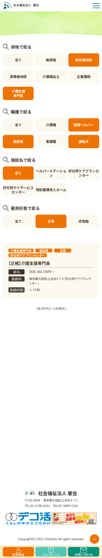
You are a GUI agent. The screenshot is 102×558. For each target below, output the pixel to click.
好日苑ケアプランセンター (83, 173)
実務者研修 (18, 76)
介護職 (51, 124)
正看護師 (83, 76)
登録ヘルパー (83, 124)
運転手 (84, 141)
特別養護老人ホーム (51, 189)
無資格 (51, 59)
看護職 (51, 141)
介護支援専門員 (18, 93)
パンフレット (51, 551)
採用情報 (18, 551)
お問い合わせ (84, 552)
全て (18, 59)
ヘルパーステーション (51, 173)
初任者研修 (83, 59)
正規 (51, 221)
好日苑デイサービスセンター (18, 189)
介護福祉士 (51, 76)
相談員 (18, 141)
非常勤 (84, 221)
